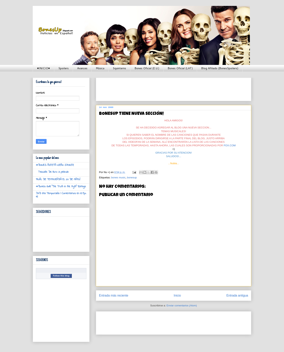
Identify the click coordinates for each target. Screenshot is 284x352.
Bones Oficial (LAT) (180, 68)
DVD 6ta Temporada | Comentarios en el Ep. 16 (61, 195)
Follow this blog (61, 276)
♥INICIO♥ (43, 68)
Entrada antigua (237, 295)
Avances (82, 68)
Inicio (177, 295)
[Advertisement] (171, 88)
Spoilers (63, 68)
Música (100, 68)
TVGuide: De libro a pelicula (53, 172)
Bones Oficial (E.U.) (147, 68)
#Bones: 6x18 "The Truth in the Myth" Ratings (61, 186)
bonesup (132, 177)
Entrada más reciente (113, 295)
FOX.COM (230, 145)
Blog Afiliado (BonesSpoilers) (219, 68)
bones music (118, 177)
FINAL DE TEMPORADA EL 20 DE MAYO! (58, 179)
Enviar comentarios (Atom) (181, 305)
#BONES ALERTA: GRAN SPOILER (55, 165)
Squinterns (119, 68)
